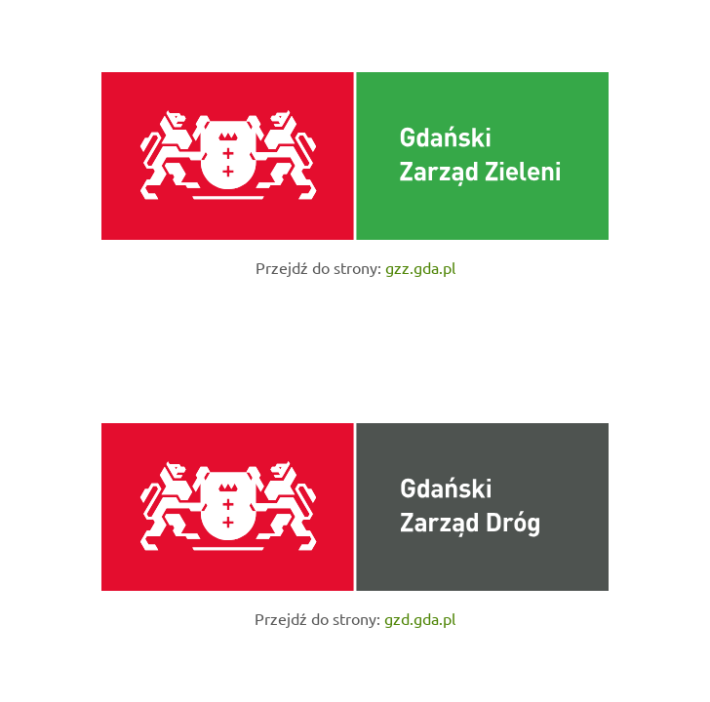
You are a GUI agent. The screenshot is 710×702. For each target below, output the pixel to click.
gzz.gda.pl (420, 267)
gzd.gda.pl (419, 618)
